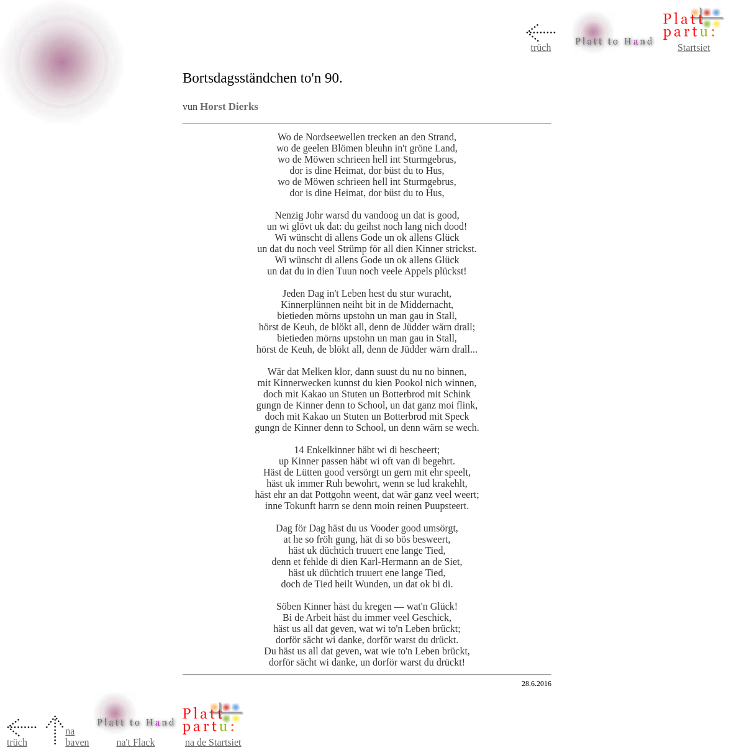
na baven (77, 737)
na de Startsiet (213, 742)
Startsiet (693, 47)
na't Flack (135, 742)
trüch (541, 47)
